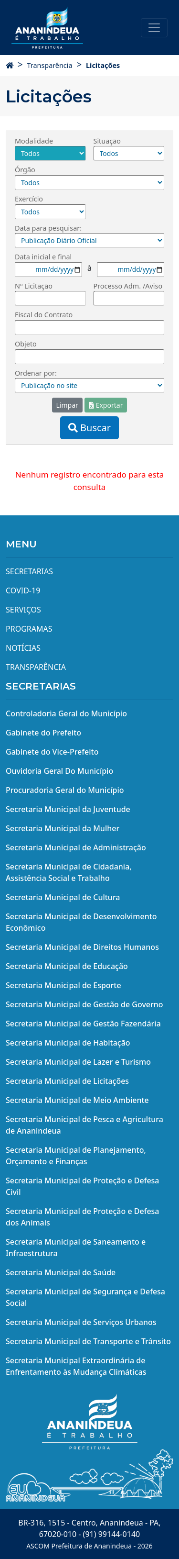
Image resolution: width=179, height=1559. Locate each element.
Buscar (89, 427)
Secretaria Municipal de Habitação (68, 1042)
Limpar (67, 405)
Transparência (49, 65)
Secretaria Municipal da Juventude (68, 809)
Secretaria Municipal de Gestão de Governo (84, 1004)
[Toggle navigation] (154, 27)
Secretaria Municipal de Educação (67, 966)
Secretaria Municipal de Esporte (63, 985)
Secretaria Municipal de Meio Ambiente (77, 1100)
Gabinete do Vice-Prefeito (52, 751)
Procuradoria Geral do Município (65, 790)
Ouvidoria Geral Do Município (59, 771)
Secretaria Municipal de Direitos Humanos (82, 947)
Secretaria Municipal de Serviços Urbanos (81, 1322)
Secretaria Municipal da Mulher (62, 828)
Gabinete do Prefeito (43, 732)
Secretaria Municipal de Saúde (61, 1272)
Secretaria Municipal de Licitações (67, 1081)
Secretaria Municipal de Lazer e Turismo (78, 1062)
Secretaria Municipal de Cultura (63, 897)
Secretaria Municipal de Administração (76, 847)
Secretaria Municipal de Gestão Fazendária (83, 1023)
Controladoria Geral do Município (66, 713)
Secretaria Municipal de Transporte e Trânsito (88, 1341)
